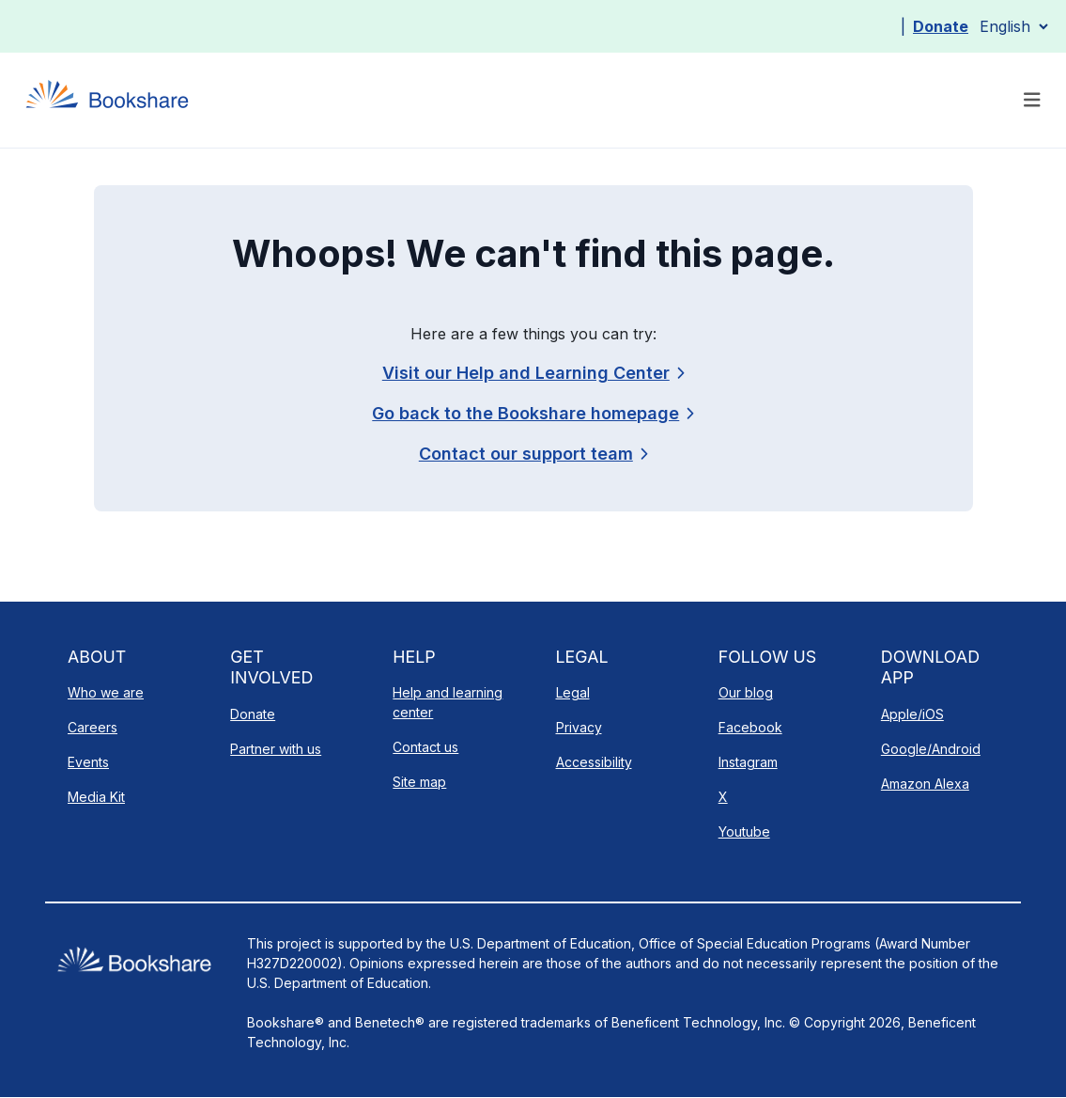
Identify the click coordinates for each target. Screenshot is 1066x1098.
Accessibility (594, 762)
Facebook (750, 727)
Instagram (748, 762)
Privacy (579, 727)
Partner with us (275, 749)
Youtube (744, 831)
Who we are (106, 692)
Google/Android (931, 749)
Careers (92, 727)
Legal (573, 692)
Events (88, 762)
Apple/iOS (912, 714)
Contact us (425, 747)
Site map (419, 782)
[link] (533, 453)
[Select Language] (1013, 26)
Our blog (745, 692)
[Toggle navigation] (1032, 100)
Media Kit (96, 797)
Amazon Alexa (925, 784)
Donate (940, 26)
